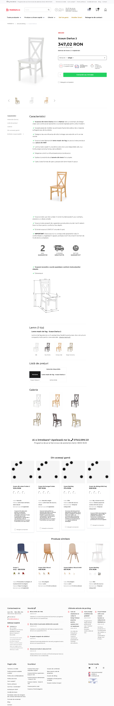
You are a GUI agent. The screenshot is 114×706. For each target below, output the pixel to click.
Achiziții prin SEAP (12, 689)
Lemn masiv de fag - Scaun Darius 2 (53, 374)
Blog (99, 1)
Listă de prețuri (12, 123)
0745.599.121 (13, 1)
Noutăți (32, 608)
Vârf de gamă (63, 17)
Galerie (9, 126)
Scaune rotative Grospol (54, 683)
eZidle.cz (92, 674)
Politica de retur (12, 678)
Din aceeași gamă (13, 130)
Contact (104, 1)
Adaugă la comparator (66, 82)
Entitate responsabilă (15, 134)
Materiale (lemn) (12, 119)
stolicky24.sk (93, 675)
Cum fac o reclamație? (13, 686)
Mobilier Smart (77, 17)
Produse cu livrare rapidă (33, 17)
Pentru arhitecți (81, 1)
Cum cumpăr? (71, 1)
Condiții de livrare (92, 1)
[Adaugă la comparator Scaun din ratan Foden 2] (15, 529)
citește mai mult (64, 337)
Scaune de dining (52, 675)
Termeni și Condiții (61, 1)
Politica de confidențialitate (15, 675)
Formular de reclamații (13, 699)
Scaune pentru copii (33, 686)
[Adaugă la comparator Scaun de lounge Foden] (40, 528)
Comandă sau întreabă (84, 75)
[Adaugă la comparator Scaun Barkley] (66, 527)
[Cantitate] (60, 75)
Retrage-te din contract (93, 17)
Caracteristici (11, 116)
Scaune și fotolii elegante (35, 689)
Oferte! (50, 17)
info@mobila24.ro (14, 619)
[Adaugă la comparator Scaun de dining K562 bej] (91, 525)
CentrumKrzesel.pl (95, 672)
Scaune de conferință (53, 668)
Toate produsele (13, 17)
